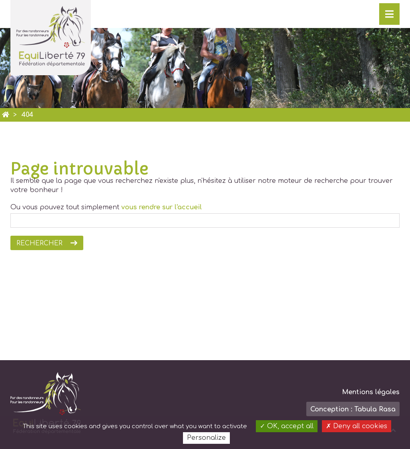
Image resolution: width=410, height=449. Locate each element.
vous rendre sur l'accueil (161, 207)
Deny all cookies (356, 426)
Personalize (206, 437)
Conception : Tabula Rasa (353, 409)
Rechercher (39, 243)
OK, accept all (287, 426)
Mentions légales (371, 392)
